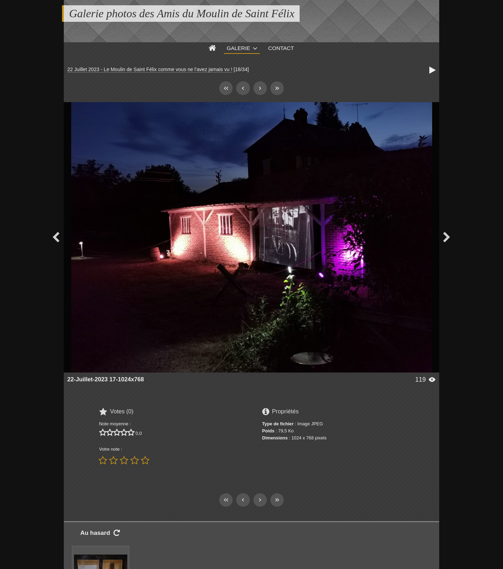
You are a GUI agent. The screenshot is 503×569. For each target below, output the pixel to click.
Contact (281, 48)
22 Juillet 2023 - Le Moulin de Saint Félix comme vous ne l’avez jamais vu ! (149, 69)
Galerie (238, 48)
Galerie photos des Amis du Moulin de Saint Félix (181, 13)
